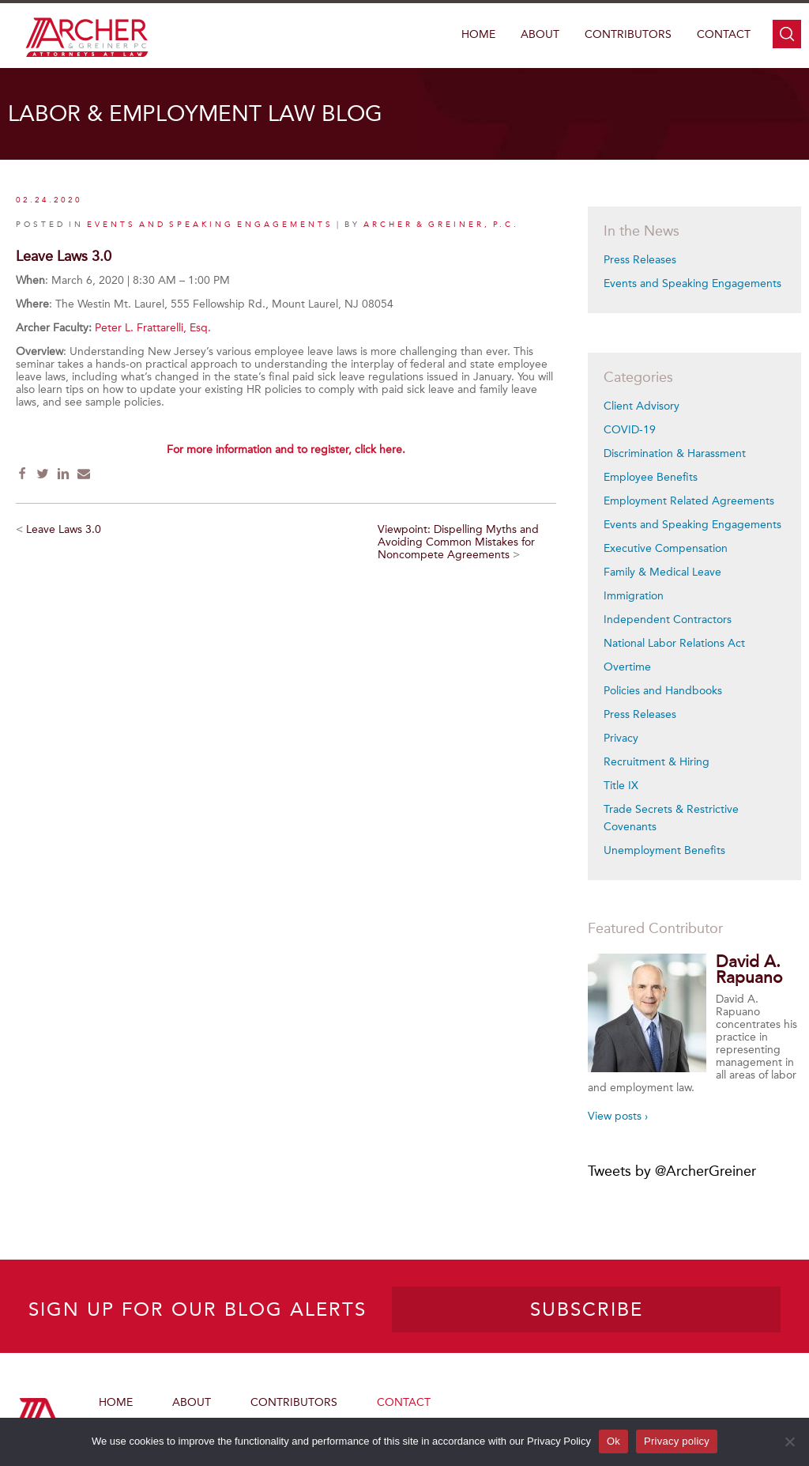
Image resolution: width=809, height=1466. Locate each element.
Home (478, 34)
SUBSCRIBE (586, 1309)
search (787, 34)
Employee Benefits (651, 477)
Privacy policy (676, 1441)
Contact (724, 34)
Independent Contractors (668, 619)
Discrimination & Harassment (675, 453)
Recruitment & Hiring (656, 762)
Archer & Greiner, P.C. (441, 224)
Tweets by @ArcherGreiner (672, 1171)
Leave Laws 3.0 (63, 529)
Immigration (634, 596)
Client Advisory (641, 406)
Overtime (627, 667)
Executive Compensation (666, 548)
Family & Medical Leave (662, 572)
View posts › (618, 1116)
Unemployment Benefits (664, 850)
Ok (613, 1441)
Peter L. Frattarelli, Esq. (154, 327)
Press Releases (640, 259)
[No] (789, 1441)
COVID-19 (630, 429)
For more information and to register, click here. (286, 449)
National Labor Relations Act (674, 643)
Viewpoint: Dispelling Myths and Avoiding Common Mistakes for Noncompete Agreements (458, 542)
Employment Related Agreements (689, 501)
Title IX (621, 785)
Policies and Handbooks (663, 690)
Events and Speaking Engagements (692, 283)
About (540, 34)
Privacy (621, 738)
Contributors (628, 34)
